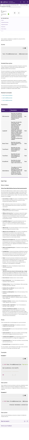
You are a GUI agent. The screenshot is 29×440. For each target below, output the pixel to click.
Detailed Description (5, 22)
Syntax (3, 20)
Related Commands (5, 24)
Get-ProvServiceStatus (7, 95)
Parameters (4, 26)
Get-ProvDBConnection (7, 97)
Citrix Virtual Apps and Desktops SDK (11, 4)
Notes (3, 30)
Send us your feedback (6, 425)
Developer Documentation (12, 2)
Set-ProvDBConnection (7, 100)
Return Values (4, 28)
